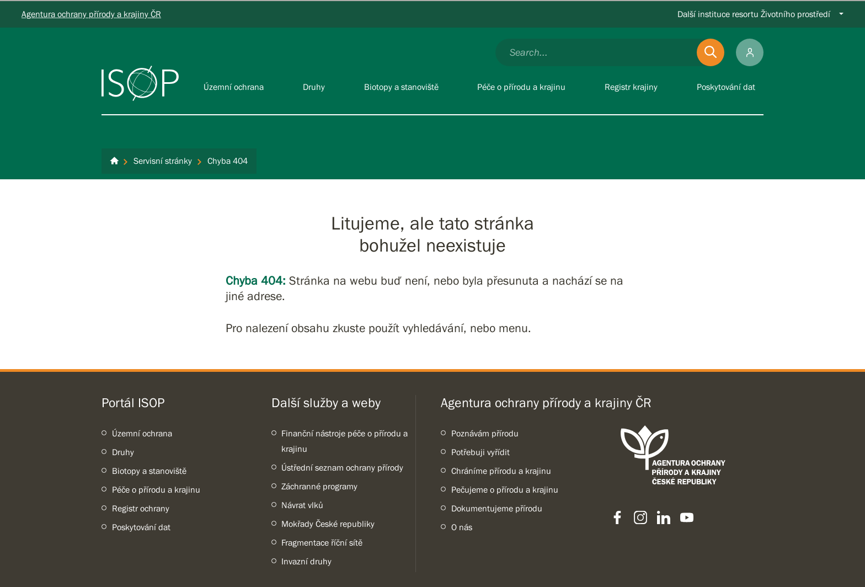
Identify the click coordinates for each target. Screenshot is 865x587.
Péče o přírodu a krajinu (156, 489)
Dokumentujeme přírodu (496, 508)
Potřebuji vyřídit (480, 452)
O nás (461, 527)
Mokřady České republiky (328, 524)
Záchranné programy (319, 486)
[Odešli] (710, 52)
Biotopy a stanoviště (149, 471)
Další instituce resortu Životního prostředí (753, 14)
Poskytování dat (141, 527)
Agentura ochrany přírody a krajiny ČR (91, 14)
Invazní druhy (306, 561)
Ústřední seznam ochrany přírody (342, 467)
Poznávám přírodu (485, 433)
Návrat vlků (302, 505)
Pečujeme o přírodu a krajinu (504, 489)
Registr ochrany (140, 508)
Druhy (123, 452)
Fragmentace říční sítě (321, 542)
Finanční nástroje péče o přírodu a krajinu (344, 440)
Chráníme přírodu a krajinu (501, 471)
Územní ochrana (142, 433)
